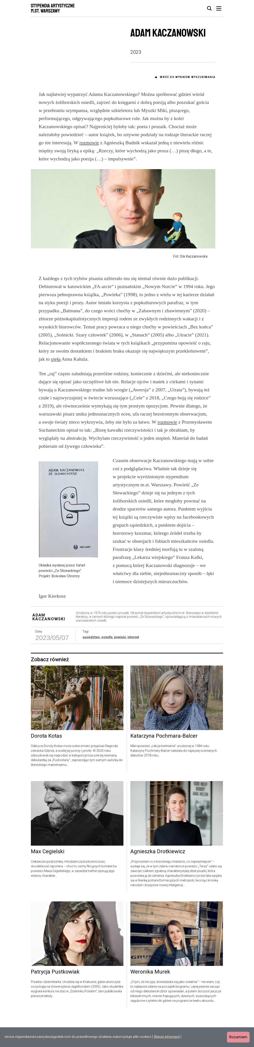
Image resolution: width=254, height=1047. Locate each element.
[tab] (209, 8)
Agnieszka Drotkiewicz (157, 882)
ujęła (56, 389)
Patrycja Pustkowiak (55, 1002)
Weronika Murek (150, 1002)
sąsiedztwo (91, 667)
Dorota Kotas (46, 766)
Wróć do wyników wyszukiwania (187, 77)
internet (133, 667)
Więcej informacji (167, 1037)
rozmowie (89, 142)
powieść (120, 667)
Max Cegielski (47, 882)
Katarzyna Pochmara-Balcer (164, 766)
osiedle (106, 667)
